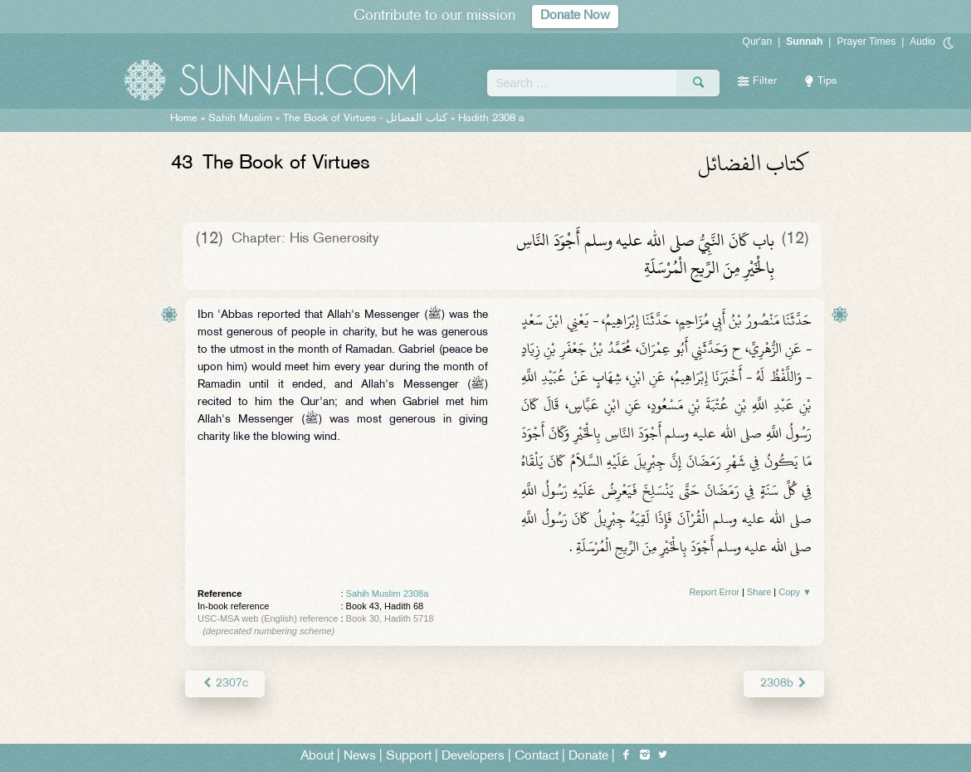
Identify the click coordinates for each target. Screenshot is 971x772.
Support (409, 756)
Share (759, 592)
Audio (922, 41)
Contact (537, 756)
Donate (588, 756)
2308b (784, 683)
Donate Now (575, 16)
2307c (225, 683)
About (317, 756)
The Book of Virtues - (365, 119)
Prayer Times (866, 41)
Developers (473, 756)
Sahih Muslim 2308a (387, 594)
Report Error (714, 592)
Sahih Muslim (240, 119)
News (360, 756)
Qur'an (758, 41)
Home (184, 119)
